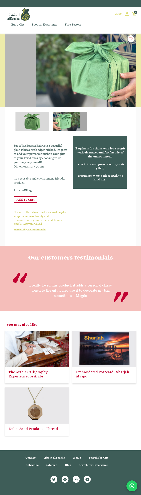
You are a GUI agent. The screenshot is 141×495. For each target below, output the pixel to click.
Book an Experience (44, 24)
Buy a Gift (17, 24)
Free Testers (73, 24)
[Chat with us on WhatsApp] (131, 485)
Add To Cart (25, 199)
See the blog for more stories (30, 229)
